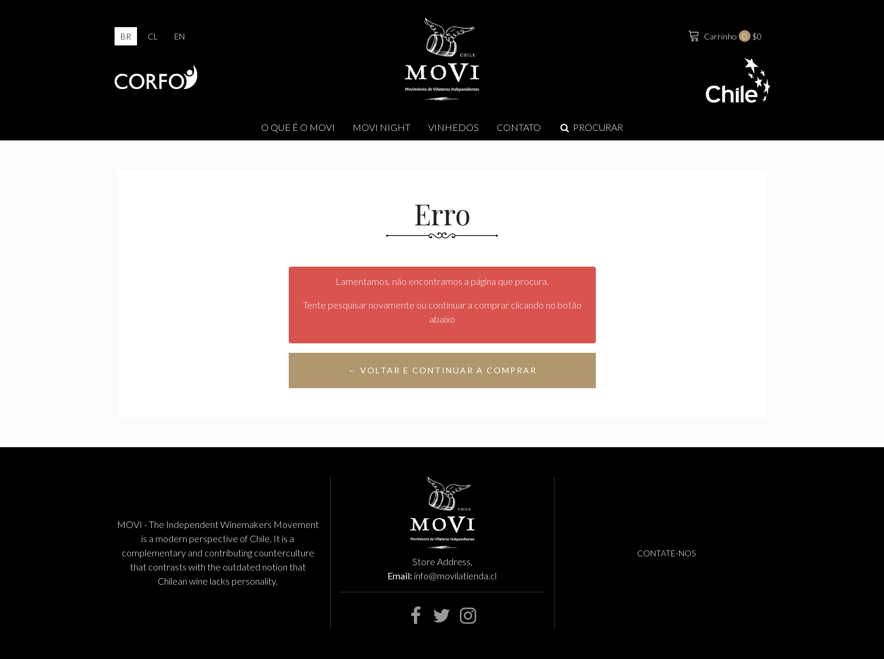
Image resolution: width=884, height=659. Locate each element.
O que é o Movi (298, 127)
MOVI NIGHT (381, 127)
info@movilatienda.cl (455, 575)
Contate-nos (666, 553)
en (179, 36)
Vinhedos (453, 127)
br (125, 36)
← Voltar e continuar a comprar (442, 370)
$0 (724, 35)
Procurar (591, 127)
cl (153, 36)
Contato (519, 127)
